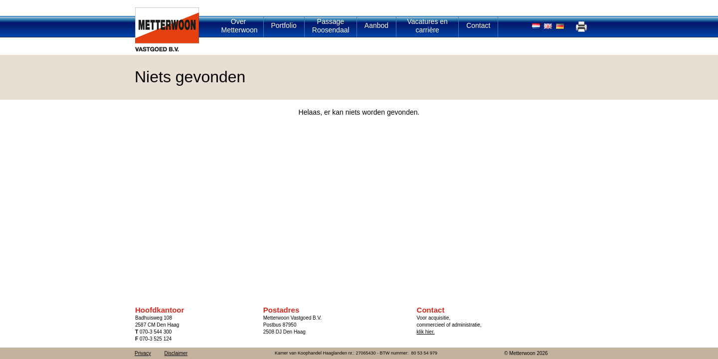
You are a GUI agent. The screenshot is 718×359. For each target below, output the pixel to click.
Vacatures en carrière (427, 25)
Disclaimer (176, 353)
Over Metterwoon (239, 25)
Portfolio (284, 25)
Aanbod (376, 25)
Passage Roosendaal (331, 25)
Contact (478, 25)
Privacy (143, 353)
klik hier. (426, 332)
